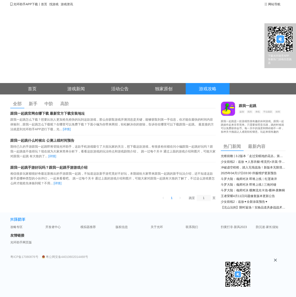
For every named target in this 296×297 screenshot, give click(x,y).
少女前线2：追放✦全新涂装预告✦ (244, 201)
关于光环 (157, 226)
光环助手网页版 (21, 242)
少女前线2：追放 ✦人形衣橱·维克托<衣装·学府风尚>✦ (253, 161)
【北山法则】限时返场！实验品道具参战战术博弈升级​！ (253, 207)
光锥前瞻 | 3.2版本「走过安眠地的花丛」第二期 (253, 156)
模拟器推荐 (88, 226)
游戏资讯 (67, 4)
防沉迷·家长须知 (267, 226)
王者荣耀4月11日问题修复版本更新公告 (248, 195)
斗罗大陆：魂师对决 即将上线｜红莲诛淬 (249, 178)
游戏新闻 (76, 88)
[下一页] (180, 197)
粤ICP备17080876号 (24, 256)
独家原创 (164, 88)
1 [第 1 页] (172, 198)
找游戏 (54, 4)
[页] (203, 198)
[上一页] (163, 197)
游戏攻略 (207, 88)
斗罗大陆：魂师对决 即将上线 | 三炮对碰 (248, 184)
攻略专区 (16, 226)
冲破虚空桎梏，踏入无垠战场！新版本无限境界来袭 (253, 167)
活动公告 (120, 88)
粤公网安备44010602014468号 (67, 256)
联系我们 (192, 226)
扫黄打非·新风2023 (234, 226)
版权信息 (122, 226)
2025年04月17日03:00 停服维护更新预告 (249, 173)
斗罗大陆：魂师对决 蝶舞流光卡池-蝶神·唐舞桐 (253, 190)
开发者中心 (53, 226)
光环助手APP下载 (25, 4)
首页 (44, 4)
